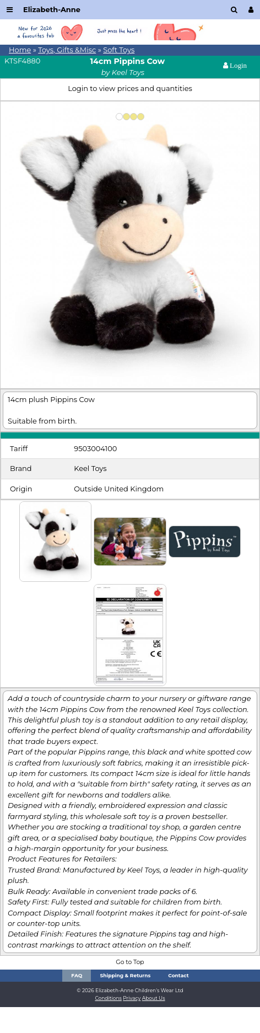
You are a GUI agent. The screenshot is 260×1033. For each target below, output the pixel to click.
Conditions (108, 998)
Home (20, 49)
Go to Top (130, 962)
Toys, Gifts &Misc (67, 49)
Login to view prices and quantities (130, 88)
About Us (153, 998)
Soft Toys (118, 49)
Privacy (131, 998)
